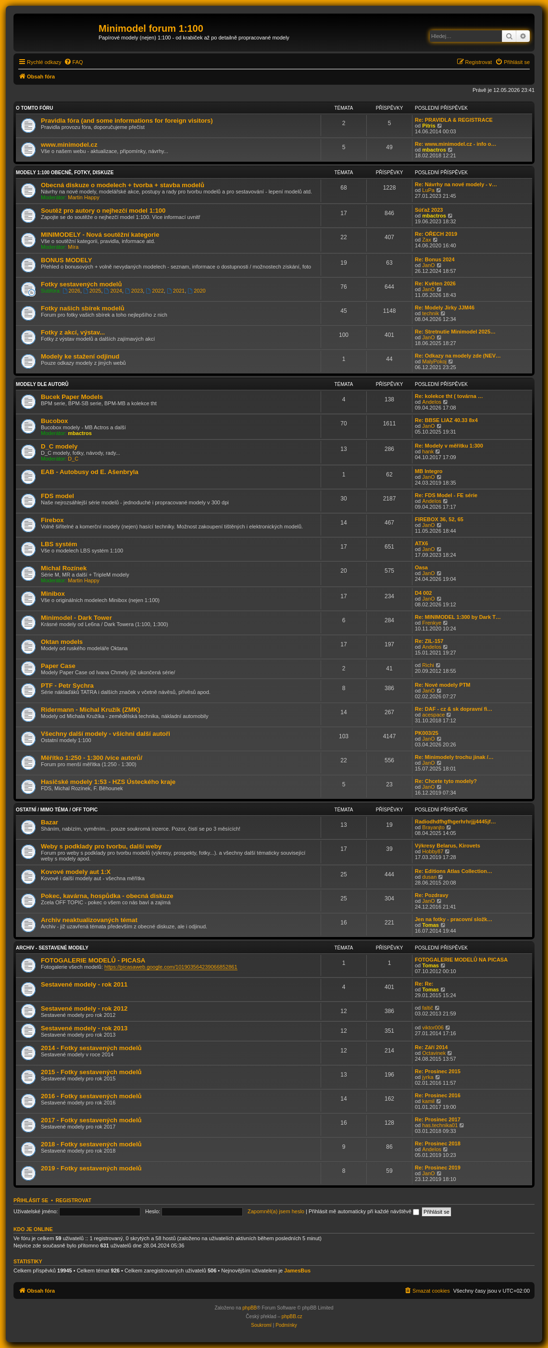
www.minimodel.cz (69, 144)
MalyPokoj (434, 361)
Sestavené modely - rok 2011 (84, 984)
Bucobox (54, 420)
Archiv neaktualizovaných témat (89, 920)
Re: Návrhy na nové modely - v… (456, 184)
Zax (426, 240)
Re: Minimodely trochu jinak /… (454, 757)
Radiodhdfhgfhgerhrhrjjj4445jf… (455, 821)
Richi (428, 665)
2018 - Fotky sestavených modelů (91, 1144)
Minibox (53, 593)
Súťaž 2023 (429, 210)
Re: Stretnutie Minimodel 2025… (455, 331)
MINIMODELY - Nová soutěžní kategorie (100, 234)
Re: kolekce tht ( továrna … (449, 396)
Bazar (49, 822)
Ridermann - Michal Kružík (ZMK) (90, 709)
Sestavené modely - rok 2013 (84, 1028)
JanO (428, 265)
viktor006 (433, 1027)
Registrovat (73, 1200)
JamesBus (297, 1270)
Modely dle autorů (42, 384)
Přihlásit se (30, 1200)
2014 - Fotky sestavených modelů (91, 1048)
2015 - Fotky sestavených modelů (91, 1072)
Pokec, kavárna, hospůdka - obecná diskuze (107, 895)
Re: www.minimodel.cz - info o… (456, 144)
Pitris (429, 125)
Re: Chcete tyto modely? (446, 781)
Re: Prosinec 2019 (438, 1167)
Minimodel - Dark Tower (76, 617)
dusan (429, 877)
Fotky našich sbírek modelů (83, 308)
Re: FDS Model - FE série (446, 495)
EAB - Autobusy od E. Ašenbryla (89, 471)
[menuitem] (73, 62)
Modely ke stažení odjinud (80, 356)
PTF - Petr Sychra (67, 685)
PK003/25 (426, 733)
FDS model (57, 496)
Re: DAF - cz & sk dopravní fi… (453, 709)
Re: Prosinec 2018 (438, 1143)
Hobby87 (432, 851)
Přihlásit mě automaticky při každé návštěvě (364, 1211)
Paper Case (58, 665)
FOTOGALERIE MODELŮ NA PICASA (461, 960)
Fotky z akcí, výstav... (73, 332)
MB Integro (428, 471)
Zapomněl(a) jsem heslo (276, 1211)
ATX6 (421, 543)
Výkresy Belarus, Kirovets (447, 845)
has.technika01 (440, 1125)
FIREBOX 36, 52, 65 (439, 519)
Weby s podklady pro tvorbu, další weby (101, 846)
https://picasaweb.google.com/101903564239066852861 (170, 967)
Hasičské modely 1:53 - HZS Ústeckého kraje (108, 781)
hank (428, 451)
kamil (428, 1101)
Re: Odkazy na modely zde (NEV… (458, 356)
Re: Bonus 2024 (435, 259)
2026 (71, 291)
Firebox (52, 520)
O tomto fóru (34, 108)
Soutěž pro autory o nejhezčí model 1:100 (103, 210)
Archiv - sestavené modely (52, 947)
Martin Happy (83, 197)
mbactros (434, 150)
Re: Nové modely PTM (443, 685)
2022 (154, 291)
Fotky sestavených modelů (81, 284)
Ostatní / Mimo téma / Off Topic (57, 809)
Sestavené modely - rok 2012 (84, 1008)
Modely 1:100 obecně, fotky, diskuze (64, 172)
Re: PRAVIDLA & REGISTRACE (454, 120)
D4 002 (423, 593)
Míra (73, 247)
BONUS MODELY (66, 260)
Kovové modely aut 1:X (76, 871)
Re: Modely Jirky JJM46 (444, 307)
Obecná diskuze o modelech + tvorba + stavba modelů (122, 185)
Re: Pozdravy (431, 895)
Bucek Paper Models (72, 396)
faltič (427, 1008)
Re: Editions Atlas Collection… (453, 871)
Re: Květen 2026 (435, 283)
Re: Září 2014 (431, 1047)
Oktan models (62, 641)
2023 (134, 291)
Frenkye (431, 623)
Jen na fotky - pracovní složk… (453, 919)
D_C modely (59, 446)
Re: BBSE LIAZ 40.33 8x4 (446, 420)
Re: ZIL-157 (429, 641)
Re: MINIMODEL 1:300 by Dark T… (458, 617)
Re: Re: (424, 984)
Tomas (430, 925)
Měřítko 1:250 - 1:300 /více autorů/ (91, 757)
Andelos (431, 402)
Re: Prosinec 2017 (438, 1119)
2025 (92, 291)
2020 (196, 291)
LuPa (428, 190)
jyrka (427, 1077)
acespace (433, 715)
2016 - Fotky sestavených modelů (91, 1096)
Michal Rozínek (64, 568)
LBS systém (59, 544)
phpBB (249, 1307)
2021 (176, 291)
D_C (73, 459)
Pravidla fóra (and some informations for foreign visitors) (127, 120)
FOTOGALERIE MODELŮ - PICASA (93, 960)
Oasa (421, 567)
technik (430, 313)
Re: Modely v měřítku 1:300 (449, 446)
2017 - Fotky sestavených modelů (91, 1120)
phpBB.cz (292, 1316)
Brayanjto (433, 827)
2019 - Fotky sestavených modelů (91, 1168)
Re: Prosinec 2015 (438, 1071)
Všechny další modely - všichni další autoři (105, 733)
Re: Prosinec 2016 (438, 1095)
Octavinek (434, 1053)
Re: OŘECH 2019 (436, 234)
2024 (113, 291)
